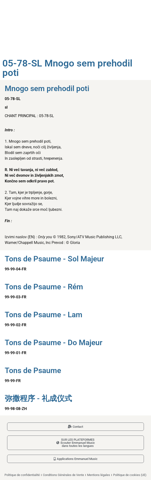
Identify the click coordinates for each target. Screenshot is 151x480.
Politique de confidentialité (22, 475)
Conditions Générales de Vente (63, 475)
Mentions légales (98, 475)
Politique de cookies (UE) (130, 475)
